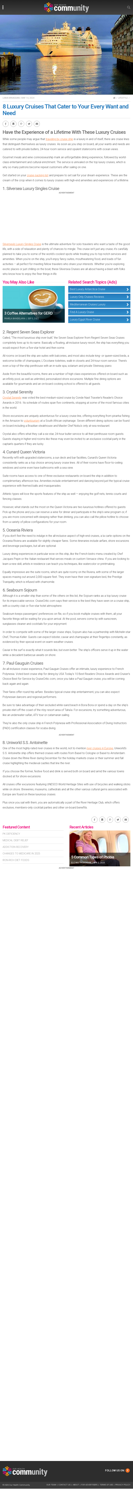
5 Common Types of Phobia (92, 857)
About (76, 1485)
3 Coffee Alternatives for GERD (28, 313)
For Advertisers (89, 1485)
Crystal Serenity (12, 397)
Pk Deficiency (11, 833)
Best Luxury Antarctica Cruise (87, 289)
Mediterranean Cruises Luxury (87, 304)
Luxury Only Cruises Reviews (87, 296)
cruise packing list (37, 175)
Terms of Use (106, 1485)
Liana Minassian (11, 98)
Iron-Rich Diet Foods (16, 860)
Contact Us (64, 1485)
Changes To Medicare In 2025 (21, 853)
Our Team (51, 1485)
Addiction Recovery (16, 847)
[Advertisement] (66, 218)
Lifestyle (123, 98)
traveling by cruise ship (59, 139)
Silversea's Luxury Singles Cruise (22, 244)
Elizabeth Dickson (81, 863)
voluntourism (31, 420)
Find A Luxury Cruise (82, 312)
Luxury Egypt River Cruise (85, 319)
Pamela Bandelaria (14, 318)
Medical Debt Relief (15, 840)
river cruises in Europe (100, 748)
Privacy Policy (122, 1485)
